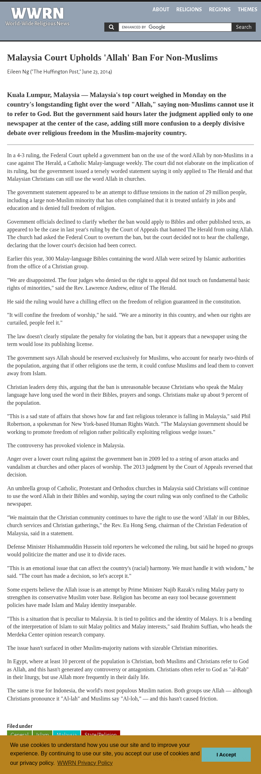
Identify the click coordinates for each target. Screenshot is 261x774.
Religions (189, 9)
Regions (220, 9)
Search (244, 27)
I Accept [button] (226, 754)
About (160, 9)
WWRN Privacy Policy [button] (84, 763)
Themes (247, 9)
